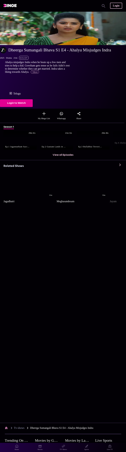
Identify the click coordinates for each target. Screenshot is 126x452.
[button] (21, 140)
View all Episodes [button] (63, 155)
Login (116, 5)
